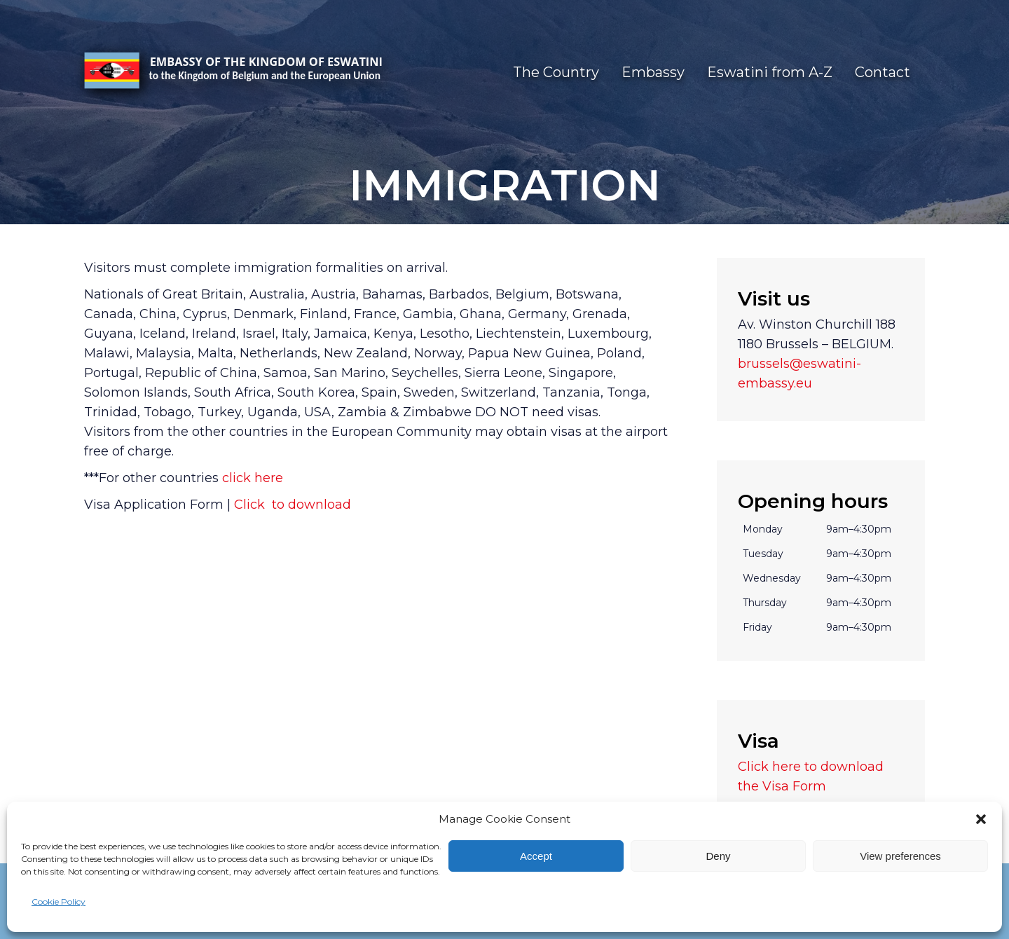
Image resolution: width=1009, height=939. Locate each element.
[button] (981, 819)
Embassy (653, 72)
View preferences (900, 856)
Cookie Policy (58, 901)
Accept (536, 856)
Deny (718, 856)
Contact (882, 72)
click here (252, 478)
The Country (556, 72)
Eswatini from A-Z (769, 72)
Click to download (291, 504)
